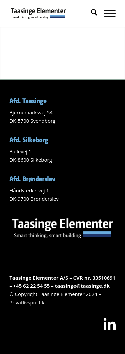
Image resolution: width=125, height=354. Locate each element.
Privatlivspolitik (26, 302)
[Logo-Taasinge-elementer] (51, 13)
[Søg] (90, 13)
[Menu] (106, 13)
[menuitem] (90, 13)
